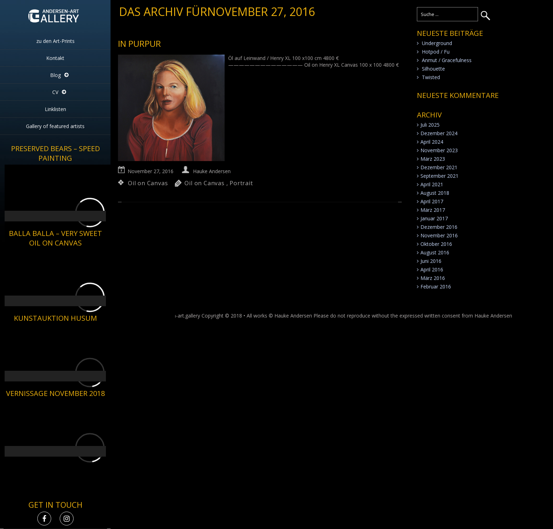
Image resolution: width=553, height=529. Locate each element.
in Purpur (139, 43)
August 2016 (434, 252)
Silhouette (433, 68)
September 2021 (439, 175)
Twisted (431, 77)
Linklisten (55, 109)
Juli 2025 (430, 124)
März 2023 (432, 158)
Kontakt (55, 58)
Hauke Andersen (212, 171)
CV (55, 92)
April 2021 (431, 184)
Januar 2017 (434, 218)
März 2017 (432, 209)
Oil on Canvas (148, 183)
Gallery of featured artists (55, 126)
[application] (55, 193)
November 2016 (439, 235)
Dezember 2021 (438, 167)
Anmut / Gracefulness (447, 60)
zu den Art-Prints (55, 41)
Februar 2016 (435, 286)
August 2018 (434, 192)
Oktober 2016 (436, 244)
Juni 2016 (430, 261)
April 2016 (431, 269)
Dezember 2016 (438, 227)
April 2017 (431, 201)
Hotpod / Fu (436, 51)
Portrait (241, 183)
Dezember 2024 (438, 133)
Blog (55, 75)
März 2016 (432, 278)
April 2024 (431, 141)
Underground (437, 43)
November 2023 (439, 150)
